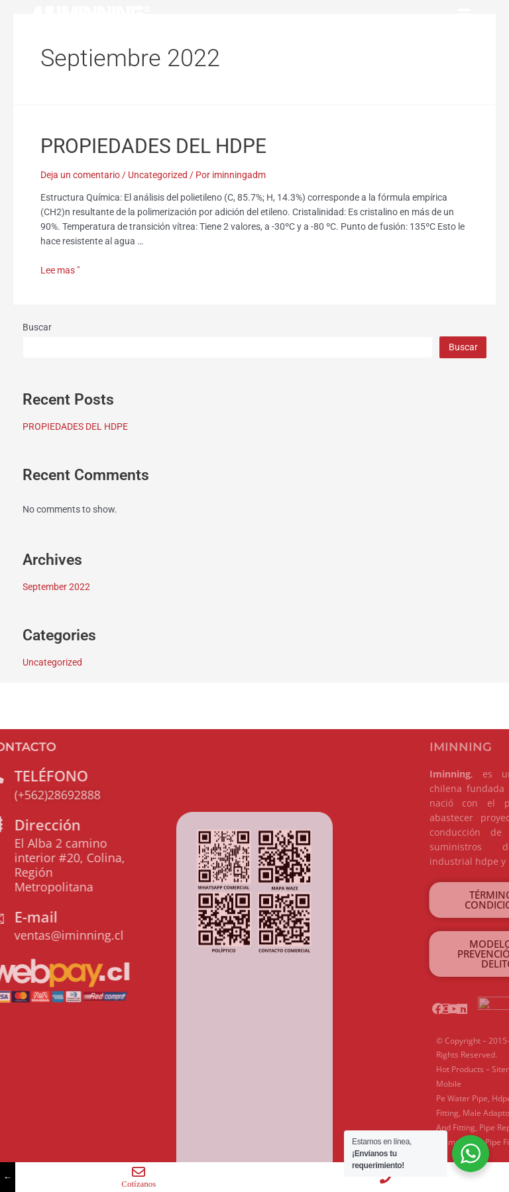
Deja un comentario (80, 175)
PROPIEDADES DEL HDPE (153, 146)
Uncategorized (158, 175)
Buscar (37, 327)
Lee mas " (60, 270)
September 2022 (56, 586)
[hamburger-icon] (464, 15)
